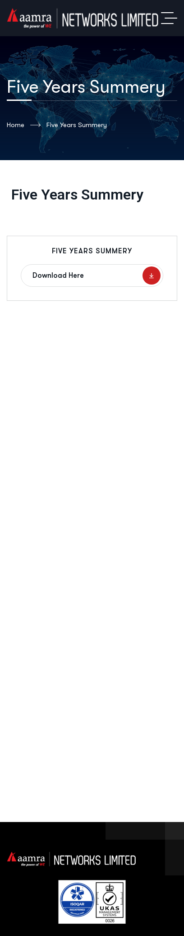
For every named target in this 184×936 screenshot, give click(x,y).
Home (24, 125)
